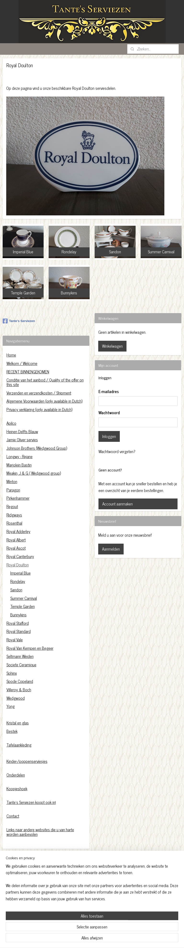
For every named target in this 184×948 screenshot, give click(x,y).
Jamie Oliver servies (22, 439)
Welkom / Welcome (21, 363)
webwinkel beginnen (102, 939)
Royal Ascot (16, 548)
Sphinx (11, 673)
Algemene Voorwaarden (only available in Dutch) (44, 401)
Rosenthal (14, 523)
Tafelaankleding (18, 744)
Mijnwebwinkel (134, 939)
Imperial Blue (20, 573)
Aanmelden (111, 549)
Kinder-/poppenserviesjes (26, 761)
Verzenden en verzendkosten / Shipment (38, 392)
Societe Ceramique (21, 664)
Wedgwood (15, 698)
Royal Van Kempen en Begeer (29, 648)
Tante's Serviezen (19, 321)
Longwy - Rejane (19, 456)
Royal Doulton (17, 564)
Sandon (16, 589)
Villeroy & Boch (18, 689)
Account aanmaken (117, 503)
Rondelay (17, 581)
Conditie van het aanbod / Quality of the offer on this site (45, 382)
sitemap (81, 939)
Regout (12, 506)
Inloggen (109, 436)
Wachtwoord (109, 413)
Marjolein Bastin (19, 465)
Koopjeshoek (16, 788)
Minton (11, 481)
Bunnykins (18, 614)
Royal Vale (14, 639)
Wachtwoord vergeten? (116, 451)
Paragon (13, 489)
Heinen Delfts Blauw (22, 431)
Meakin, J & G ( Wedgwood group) (33, 473)
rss (88, 939)
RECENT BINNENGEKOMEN (27, 371)
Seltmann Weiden (20, 656)
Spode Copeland (19, 681)
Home (11, 355)
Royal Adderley (18, 531)
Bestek (11, 731)
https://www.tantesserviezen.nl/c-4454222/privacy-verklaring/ (91, 888)
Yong (10, 706)
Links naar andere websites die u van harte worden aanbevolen (40, 832)
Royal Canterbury (20, 556)
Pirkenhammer (17, 498)
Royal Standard (18, 631)
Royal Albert (16, 539)
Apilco (11, 423)
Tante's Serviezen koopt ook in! (31, 802)
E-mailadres (108, 392)
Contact (12, 816)
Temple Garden (22, 606)
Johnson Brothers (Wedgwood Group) (36, 448)
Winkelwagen (112, 346)
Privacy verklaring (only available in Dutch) (39, 409)
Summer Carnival (23, 598)
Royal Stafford (17, 623)
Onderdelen (15, 775)
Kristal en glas (17, 722)
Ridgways (14, 514)
